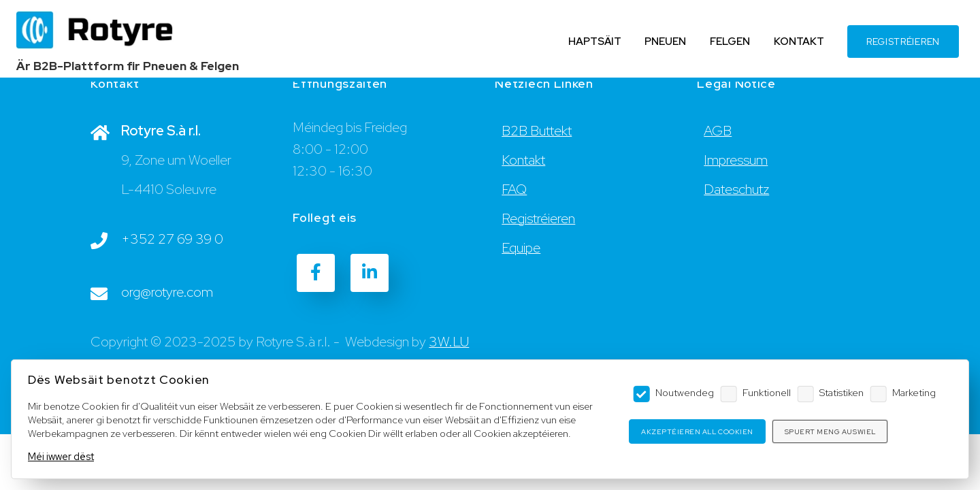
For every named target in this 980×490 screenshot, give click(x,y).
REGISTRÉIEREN (903, 41)
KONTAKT (799, 41)
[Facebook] (316, 273)
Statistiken (841, 392)
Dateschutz (736, 189)
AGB (718, 131)
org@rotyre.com (167, 292)
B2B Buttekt (537, 131)
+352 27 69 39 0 (172, 239)
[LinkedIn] (369, 273)
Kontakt (523, 160)
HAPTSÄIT (594, 41)
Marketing (914, 392)
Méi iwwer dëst (61, 456)
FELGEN (730, 41)
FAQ (514, 189)
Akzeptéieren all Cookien (697, 431)
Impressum (736, 160)
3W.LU (449, 341)
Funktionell (766, 392)
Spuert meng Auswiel (830, 431)
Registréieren (538, 218)
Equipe (521, 248)
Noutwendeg (684, 392)
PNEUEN (665, 41)
